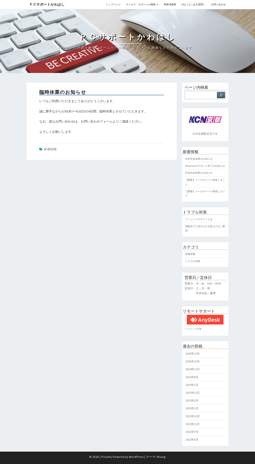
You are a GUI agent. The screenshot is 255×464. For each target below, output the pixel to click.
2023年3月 (192, 400)
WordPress (136, 457)
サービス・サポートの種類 (141, 4)
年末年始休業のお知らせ (198, 158)
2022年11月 (193, 424)
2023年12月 (193, 392)
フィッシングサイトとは (198, 219)
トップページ (113, 4)
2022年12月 (193, 416)
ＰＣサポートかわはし (47, 4)
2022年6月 (192, 439)
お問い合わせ (218, 4)
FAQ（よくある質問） (194, 4)
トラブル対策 (192, 261)
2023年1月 (192, 408)
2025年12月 (193, 353)
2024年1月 (192, 385)
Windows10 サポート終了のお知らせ (205, 165)
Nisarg (161, 457)
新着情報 (50, 149)
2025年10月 (193, 361)
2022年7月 (192, 432)
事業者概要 (170, 4)
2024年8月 (192, 377)
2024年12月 (193, 369)
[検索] (221, 95)
